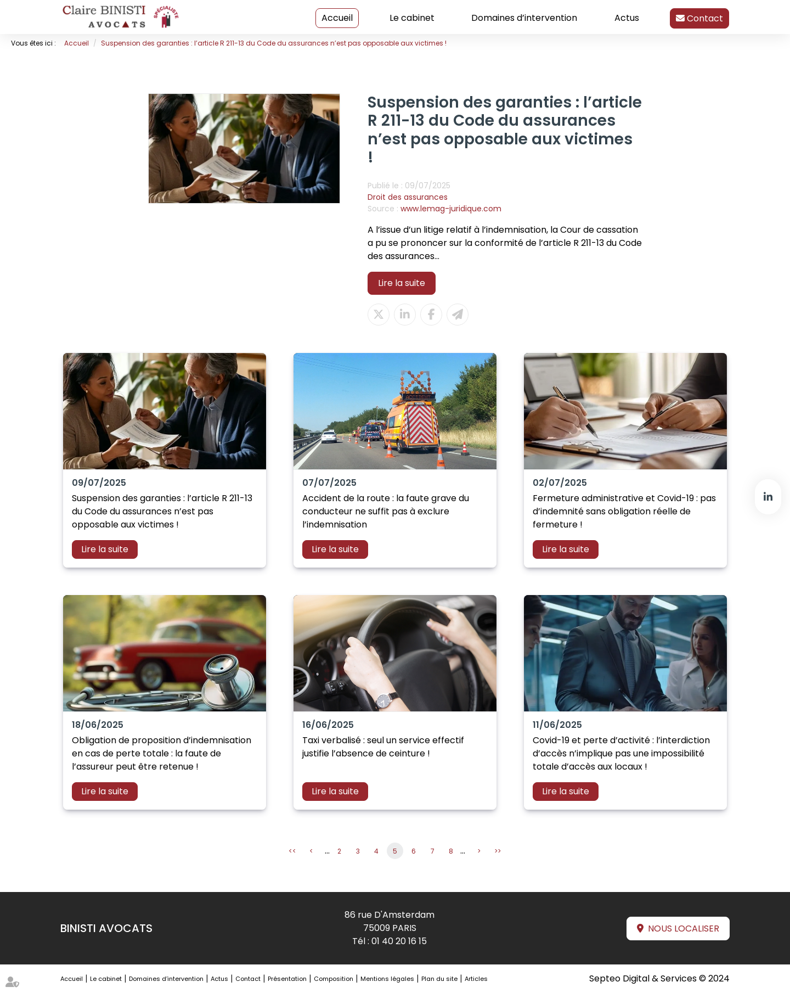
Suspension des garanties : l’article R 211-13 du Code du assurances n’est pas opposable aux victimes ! (274, 43)
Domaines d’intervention (524, 18)
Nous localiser (683, 928)
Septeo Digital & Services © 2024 (659, 978)
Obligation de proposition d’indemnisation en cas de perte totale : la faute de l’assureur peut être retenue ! (161, 753)
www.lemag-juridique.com (450, 208)
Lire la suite (401, 283)
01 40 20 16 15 (399, 941)
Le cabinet (412, 18)
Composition (333, 978)
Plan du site (439, 978)
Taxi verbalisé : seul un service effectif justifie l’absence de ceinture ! (383, 747)
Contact (704, 18)
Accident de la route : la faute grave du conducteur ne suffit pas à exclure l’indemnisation (385, 511)
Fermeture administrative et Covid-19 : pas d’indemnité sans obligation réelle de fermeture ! (624, 511)
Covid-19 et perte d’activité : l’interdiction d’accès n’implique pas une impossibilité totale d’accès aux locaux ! (621, 753)
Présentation (287, 978)
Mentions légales (387, 978)
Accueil (337, 18)
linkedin (768, 497)
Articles (476, 978)
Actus (626, 18)
